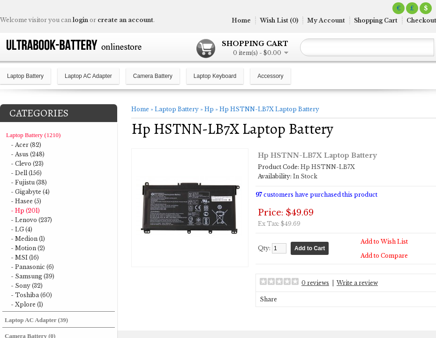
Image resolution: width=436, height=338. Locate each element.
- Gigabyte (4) (30, 191)
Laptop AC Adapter (88, 76)
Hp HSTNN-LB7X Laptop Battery (269, 109)
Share (268, 299)
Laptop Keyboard (215, 76)
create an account (125, 19)
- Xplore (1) (27, 304)
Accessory (270, 76)
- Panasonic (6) (32, 266)
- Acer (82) (26, 144)
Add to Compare (384, 255)
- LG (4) (21, 229)
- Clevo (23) (27, 163)
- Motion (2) (28, 248)
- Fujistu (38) (29, 182)
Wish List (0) (279, 20)
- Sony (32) (27, 285)
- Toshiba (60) (31, 295)
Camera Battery (153, 76)
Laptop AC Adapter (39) (36, 319)
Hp (209, 109)
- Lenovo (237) (31, 219)
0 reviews (315, 282)
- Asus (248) (28, 154)
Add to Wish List (384, 241)
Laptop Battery (25, 76)
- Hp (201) (25, 210)
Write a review (357, 282)
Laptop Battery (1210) (33, 134)
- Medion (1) (28, 238)
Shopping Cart (376, 20)
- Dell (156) (26, 173)
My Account (326, 20)
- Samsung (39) (32, 276)
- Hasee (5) (26, 201)
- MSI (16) (25, 257)
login (80, 19)
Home (241, 20)
